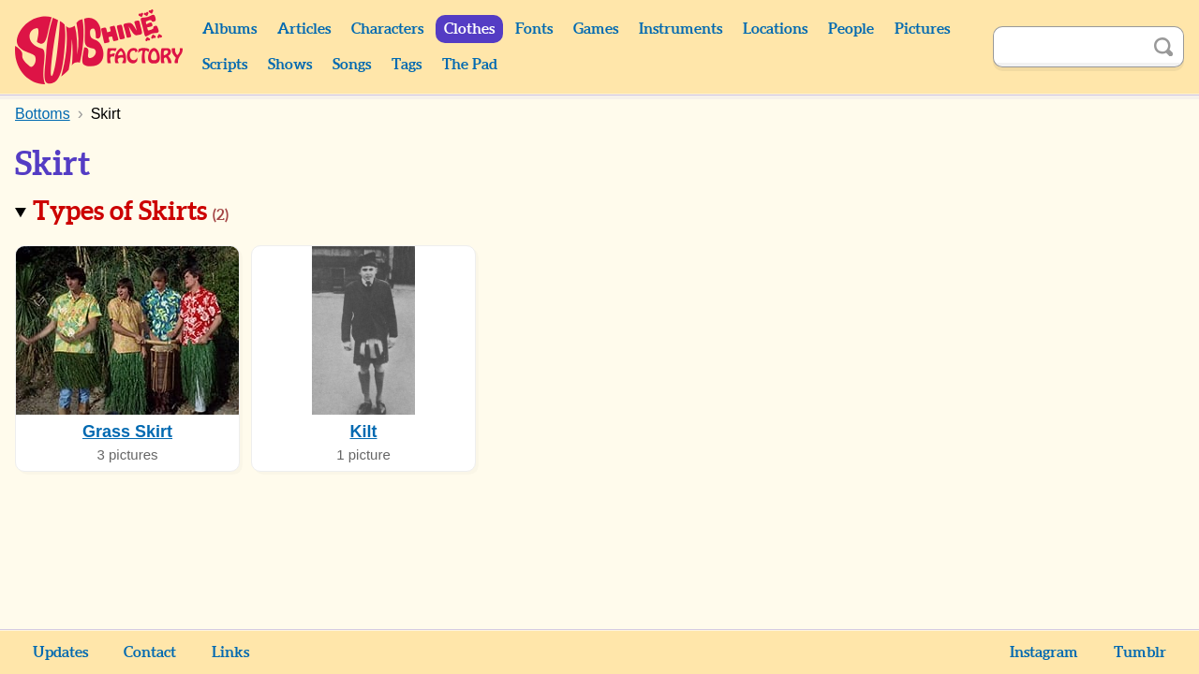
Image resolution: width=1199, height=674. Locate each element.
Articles (304, 29)
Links (230, 652)
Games (595, 29)
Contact (150, 652)
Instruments (680, 29)
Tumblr (1140, 652)
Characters (387, 29)
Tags (407, 64)
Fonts (534, 29)
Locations (775, 29)
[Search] (1068, 46)
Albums (229, 29)
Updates (60, 652)
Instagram (1044, 652)
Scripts (224, 64)
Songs (352, 64)
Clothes (469, 29)
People (851, 29)
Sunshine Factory (100, 46)
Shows (290, 64)
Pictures (922, 29)
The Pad (469, 64)
